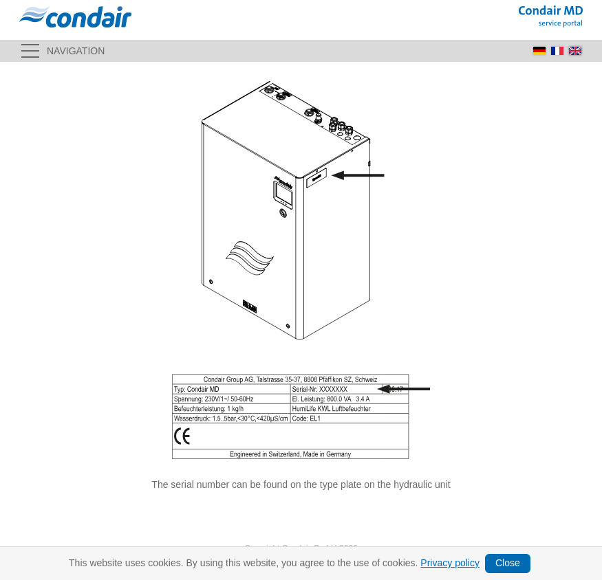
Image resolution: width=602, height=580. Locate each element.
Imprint (98, 563)
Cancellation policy (293, 563)
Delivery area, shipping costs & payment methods (425, 563)
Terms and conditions (156, 563)
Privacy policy (227, 563)
